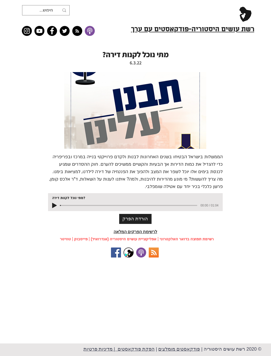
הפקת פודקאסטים (135, 349)
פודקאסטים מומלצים (179, 349)
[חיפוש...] (46, 10)
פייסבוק (81, 239)
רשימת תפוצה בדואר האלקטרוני (187, 239)
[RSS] (154, 253)
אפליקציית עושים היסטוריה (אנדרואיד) (123, 239)
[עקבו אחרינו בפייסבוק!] (116, 253)
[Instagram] (27, 31)
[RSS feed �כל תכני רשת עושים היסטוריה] (77, 31)
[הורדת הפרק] (135, 219)
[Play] (54, 205)
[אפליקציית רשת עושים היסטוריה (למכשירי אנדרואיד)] (129, 253)
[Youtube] (39, 31)
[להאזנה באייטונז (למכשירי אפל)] (141, 253)
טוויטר (65, 239)
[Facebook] (52, 31)
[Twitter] (65, 31)
